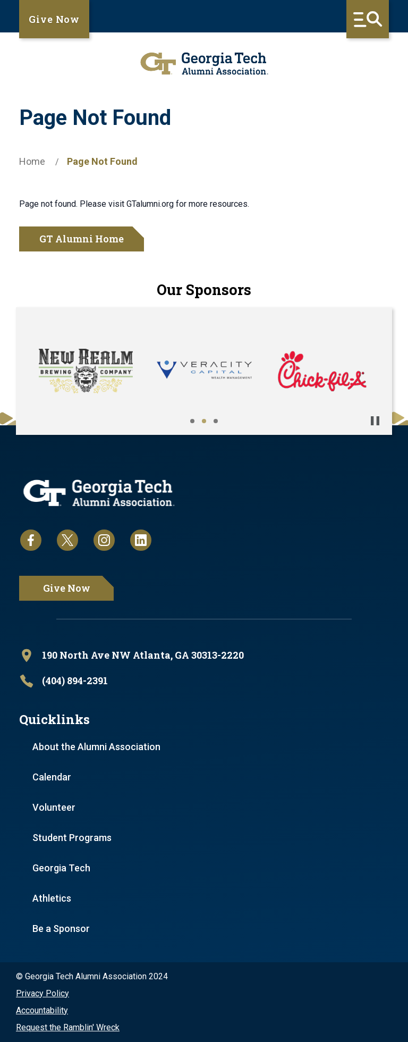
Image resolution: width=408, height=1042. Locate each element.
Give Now (54, 19)
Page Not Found (102, 161)
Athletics (51, 898)
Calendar (51, 777)
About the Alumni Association (96, 746)
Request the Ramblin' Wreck (68, 1027)
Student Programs (72, 837)
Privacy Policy (42, 993)
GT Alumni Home (81, 238)
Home (32, 161)
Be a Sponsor (61, 928)
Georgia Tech (61, 867)
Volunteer (53, 807)
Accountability (42, 1010)
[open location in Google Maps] (204, 655)
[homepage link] (204, 63)
